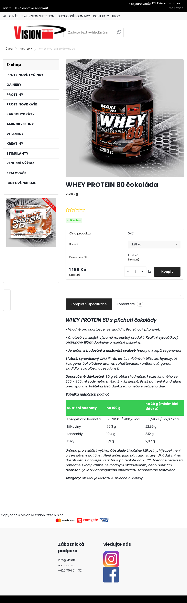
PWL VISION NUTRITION (38, 16)
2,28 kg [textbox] (136, 244)
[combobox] (154, 245)
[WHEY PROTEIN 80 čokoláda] (125, 118)
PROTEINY (26, 49)
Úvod (9, 49)
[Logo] (40, 32)
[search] (119, 34)
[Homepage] (4, 16)
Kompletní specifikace (89, 304)
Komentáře (130, 304)
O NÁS (13, 16)
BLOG (116, 16)
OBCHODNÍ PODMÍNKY (73, 16)
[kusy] (133, 271)
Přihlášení (159, 3)
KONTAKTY (101, 16)
